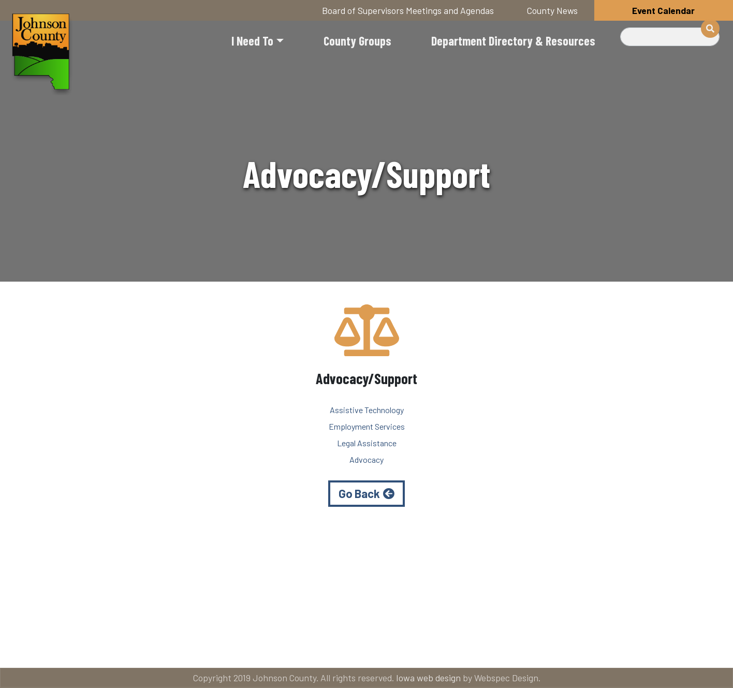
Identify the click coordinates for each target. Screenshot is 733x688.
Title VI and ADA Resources (89, 647)
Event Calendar (663, 10)
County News (552, 10)
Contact (374, 647)
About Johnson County (249, 647)
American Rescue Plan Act (646, 647)
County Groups (357, 40)
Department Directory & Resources (513, 40)
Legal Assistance (367, 443)
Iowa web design (428, 677)
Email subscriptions (493, 647)
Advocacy (366, 459)
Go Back (359, 493)
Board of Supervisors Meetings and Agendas (408, 10)
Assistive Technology (367, 410)
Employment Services (367, 426)
